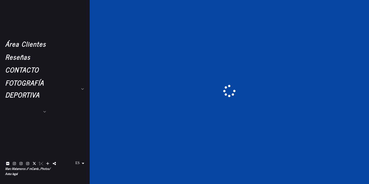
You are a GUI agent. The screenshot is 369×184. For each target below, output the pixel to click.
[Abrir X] (34, 163)
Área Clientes (25, 43)
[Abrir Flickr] (7, 163)
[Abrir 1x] (41, 163)
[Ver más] (47, 163)
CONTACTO (22, 69)
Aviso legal (11, 173)
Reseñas (17, 56)
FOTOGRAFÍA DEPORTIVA (24, 88)
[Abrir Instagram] (14, 163)
